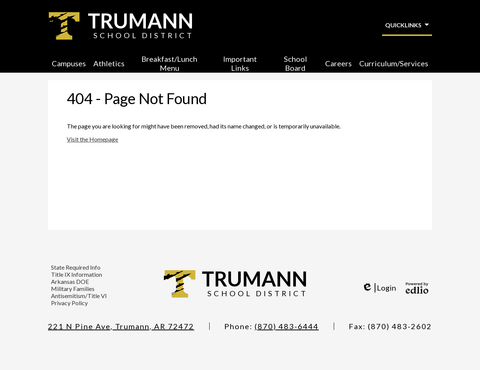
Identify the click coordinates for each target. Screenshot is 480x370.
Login (379, 287)
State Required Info (75, 267)
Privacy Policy (69, 302)
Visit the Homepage (92, 139)
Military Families (72, 288)
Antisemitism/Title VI (79, 295)
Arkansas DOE (70, 281)
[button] (69, 63)
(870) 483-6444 (287, 326)
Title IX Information (76, 274)
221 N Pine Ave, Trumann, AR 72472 (121, 326)
